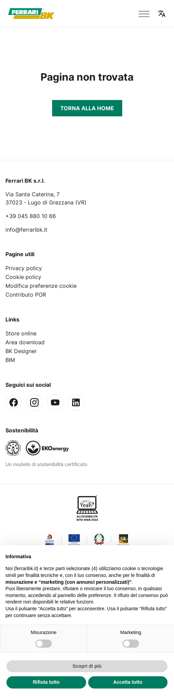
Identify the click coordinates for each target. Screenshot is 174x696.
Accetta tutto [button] (127, 682)
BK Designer (21, 351)
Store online (20, 333)
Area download (25, 342)
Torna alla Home (87, 108)
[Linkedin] (76, 402)
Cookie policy (23, 277)
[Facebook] (13, 402)
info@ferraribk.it (26, 229)
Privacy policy (23, 268)
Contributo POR (25, 294)
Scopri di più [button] (87, 666)
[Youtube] (55, 402)
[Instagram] (34, 402)
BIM (10, 360)
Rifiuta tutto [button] (46, 682)
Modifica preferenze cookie (41, 285)
